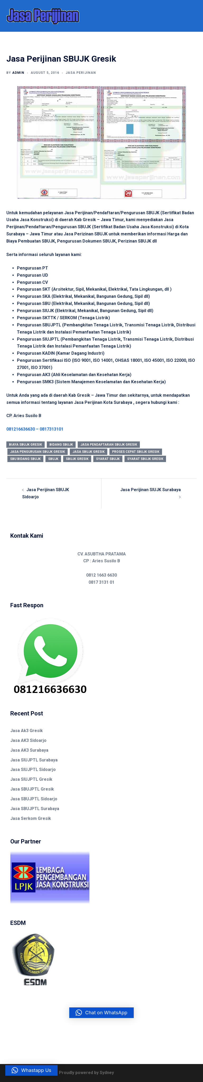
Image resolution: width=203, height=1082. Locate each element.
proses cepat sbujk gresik (135, 452)
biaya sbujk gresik (25, 444)
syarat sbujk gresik (145, 459)
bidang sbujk (61, 444)
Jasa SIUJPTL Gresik (31, 779)
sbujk (53, 459)
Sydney (107, 1072)
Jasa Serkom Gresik (30, 818)
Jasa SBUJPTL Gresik (32, 789)
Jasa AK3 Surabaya (29, 750)
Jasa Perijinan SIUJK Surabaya (150, 489)
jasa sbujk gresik (88, 452)
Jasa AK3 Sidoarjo (28, 740)
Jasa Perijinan (81, 73)
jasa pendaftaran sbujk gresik (108, 444)
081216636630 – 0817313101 (34, 429)
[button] (101, 1012)
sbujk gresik (77, 459)
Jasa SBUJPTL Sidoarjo (33, 798)
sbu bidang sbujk (25, 459)
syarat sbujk (108, 459)
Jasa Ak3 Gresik (26, 730)
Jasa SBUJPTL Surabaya (34, 808)
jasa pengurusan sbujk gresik (37, 452)
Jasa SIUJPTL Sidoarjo (33, 769)
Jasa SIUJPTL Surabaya (34, 760)
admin (18, 73)
